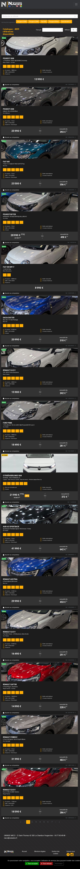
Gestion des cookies (55, 852)
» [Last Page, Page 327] (59, 822)
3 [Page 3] (36, 822)
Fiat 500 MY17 (66, 21)
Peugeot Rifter (54, 21)
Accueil (24, 851)
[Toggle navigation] (76, 4)
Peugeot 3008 (21, 21)
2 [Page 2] (32, 822)
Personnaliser (59, 863)
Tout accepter (32, 863)
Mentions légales (40, 851)
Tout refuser (46, 863)
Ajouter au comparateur (12, 84)
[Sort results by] (52, 30)
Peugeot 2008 (33, 21)
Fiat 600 (43, 21)
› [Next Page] (55, 822)
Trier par (38, 30)
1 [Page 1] (28, 822)
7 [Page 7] (51, 822)
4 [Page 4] (40, 822)
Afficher (67, 30)
